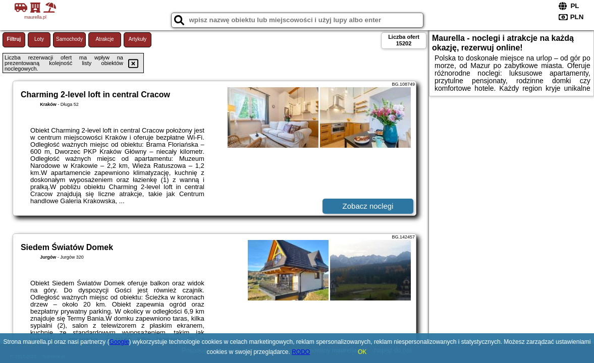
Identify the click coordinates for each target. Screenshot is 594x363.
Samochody (69, 39)
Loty (39, 39)
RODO (301, 351)
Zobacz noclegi (368, 206)
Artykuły (138, 39)
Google (119, 341)
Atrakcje (104, 39)
